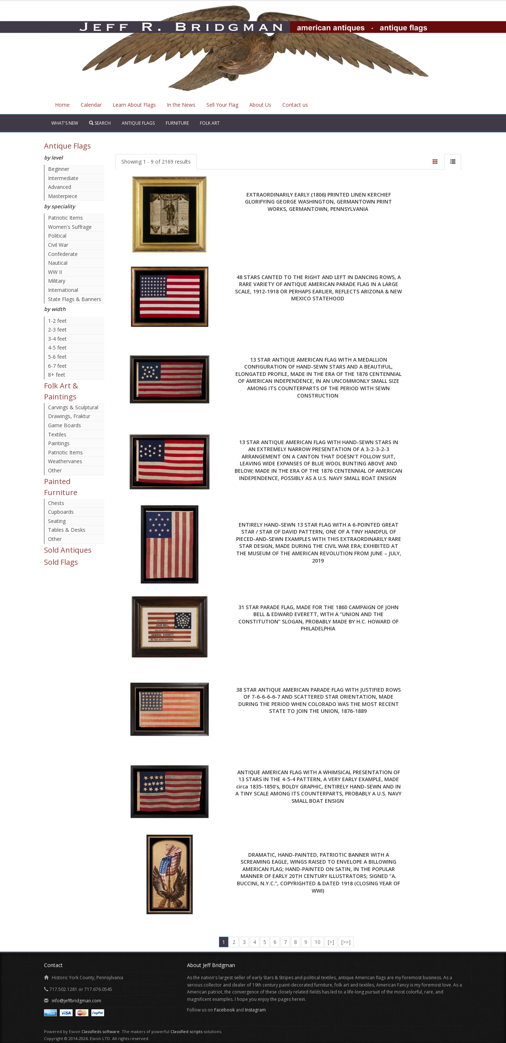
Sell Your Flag (222, 104)
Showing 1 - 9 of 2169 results (156, 161)
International (63, 289)
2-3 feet (57, 329)
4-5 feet (57, 347)
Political (57, 235)
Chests (56, 502)
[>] (331, 941)
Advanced (59, 186)
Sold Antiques (68, 550)
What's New (64, 123)
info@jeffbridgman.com (76, 1001)
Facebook (224, 1010)
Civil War (58, 244)
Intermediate (63, 178)
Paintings (59, 443)
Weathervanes (65, 461)
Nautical (57, 262)
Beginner (58, 168)
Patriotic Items (65, 217)
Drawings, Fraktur (69, 416)
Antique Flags (138, 123)
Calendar (91, 104)
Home (62, 104)
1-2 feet (57, 320)
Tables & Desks (66, 529)
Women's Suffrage (70, 226)
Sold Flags (61, 562)
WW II (55, 271)
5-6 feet (57, 356)
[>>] (346, 941)
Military (56, 280)
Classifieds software (100, 1031)
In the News (181, 104)
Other (55, 470)
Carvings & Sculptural (73, 407)
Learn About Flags (134, 104)
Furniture (177, 123)
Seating (57, 520)
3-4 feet (57, 338)
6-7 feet (57, 365)
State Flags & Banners (74, 299)
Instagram (255, 1010)
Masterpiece (62, 196)
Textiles (57, 434)
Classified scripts (186, 1031)
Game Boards (64, 425)
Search (100, 123)
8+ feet (56, 374)
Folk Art (210, 123)
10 (317, 941)
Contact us (295, 104)
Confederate (63, 253)
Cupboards (61, 511)
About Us (260, 104)
